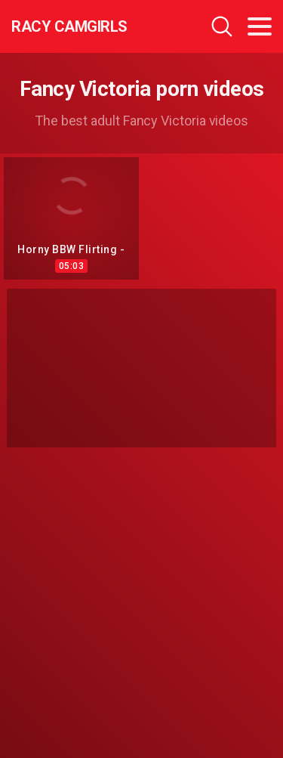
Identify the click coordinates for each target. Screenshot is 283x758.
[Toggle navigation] (260, 26)
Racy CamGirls (69, 26)
